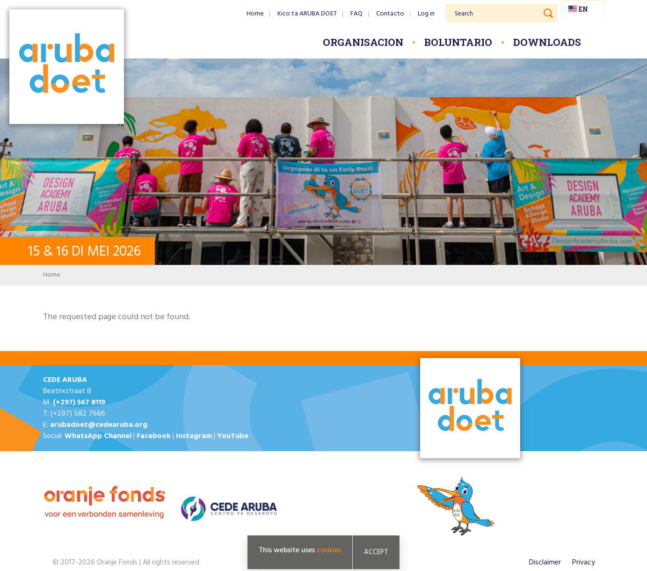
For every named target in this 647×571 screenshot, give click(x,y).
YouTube (232, 436)
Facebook (154, 436)
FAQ (356, 13)
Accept (376, 552)
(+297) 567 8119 (79, 402)
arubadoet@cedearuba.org (98, 425)
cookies (329, 550)
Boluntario (458, 42)
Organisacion (363, 42)
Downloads (547, 42)
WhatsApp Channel (98, 436)
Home (255, 13)
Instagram (194, 436)
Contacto (390, 13)
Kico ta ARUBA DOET (307, 13)
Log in (426, 13)
